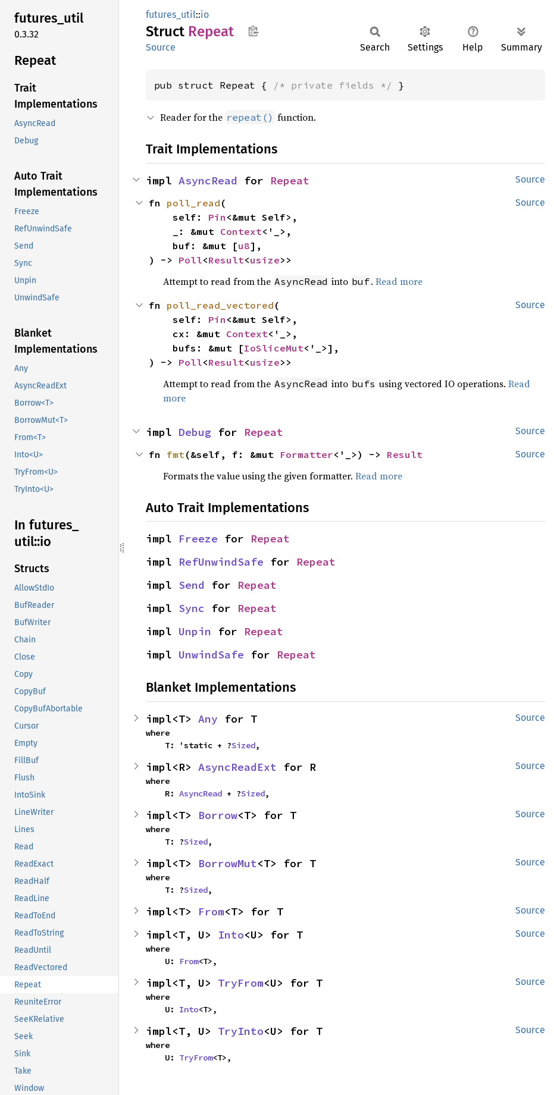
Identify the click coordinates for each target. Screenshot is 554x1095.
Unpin (195, 631)
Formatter (306, 454)
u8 (244, 246)
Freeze (198, 538)
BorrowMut (227, 863)
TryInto (241, 1031)
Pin (217, 217)
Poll (190, 260)
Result (226, 260)
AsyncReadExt (237, 767)
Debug (195, 432)
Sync (192, 608)
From (211, 911)
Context (241, 231)
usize (265, 260)
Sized (243, 745)
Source (161, 47)
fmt (175, 454)
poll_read (193, 203)
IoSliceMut (273, 348)
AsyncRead (208, 180)
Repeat (289, 180)
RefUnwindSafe (221, 562)
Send (192, 585)
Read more (398, 281)
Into (231, 935)
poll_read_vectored (220, 305)
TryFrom (241, 983)
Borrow (217, 815)
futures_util (171, 14)
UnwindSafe (211, 654)
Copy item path (253, 31)
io (205, 14)
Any (208, 719)
